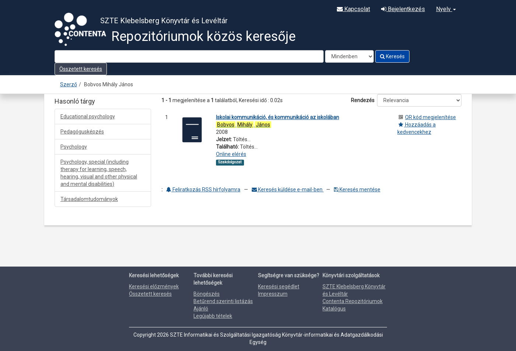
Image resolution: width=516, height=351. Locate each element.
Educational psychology (87, 116)
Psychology (73, 147)
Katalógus (334, 309)
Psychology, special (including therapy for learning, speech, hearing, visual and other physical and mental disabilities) (98, 173)
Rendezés (362, 100)
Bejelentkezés (403, 9)
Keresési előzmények (154, 286)
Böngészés (207, 294)
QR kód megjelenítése (430, 117)
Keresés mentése (357, 189)
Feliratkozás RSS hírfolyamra (203, 189)
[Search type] (349, 56)
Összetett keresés (80, 69)
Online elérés (231, 154)
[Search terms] (189, 56)
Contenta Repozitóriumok (352, 301)
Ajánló (201, 309)
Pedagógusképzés (82, 132)
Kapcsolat (353, 9)
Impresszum (272, 294)
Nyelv (446, 9)
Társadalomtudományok (89, 199)
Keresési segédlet (278, 286)
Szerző (68, 84)
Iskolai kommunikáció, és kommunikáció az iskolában (277, 117)
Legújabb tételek (213, 316)
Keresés (392, 56)
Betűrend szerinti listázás (223, 301)
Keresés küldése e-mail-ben (288, 189)
